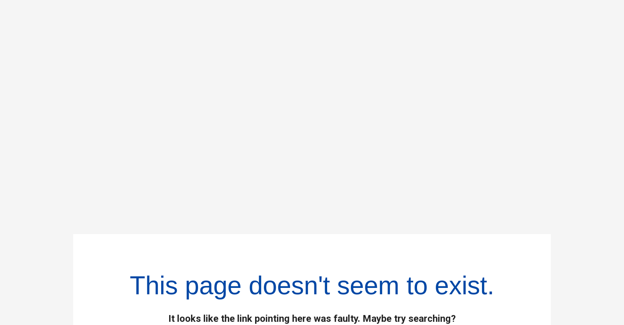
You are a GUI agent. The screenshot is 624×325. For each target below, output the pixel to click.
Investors (342, 273)
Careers (338, 294)
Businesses (348, 252)
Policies (494, 252)
